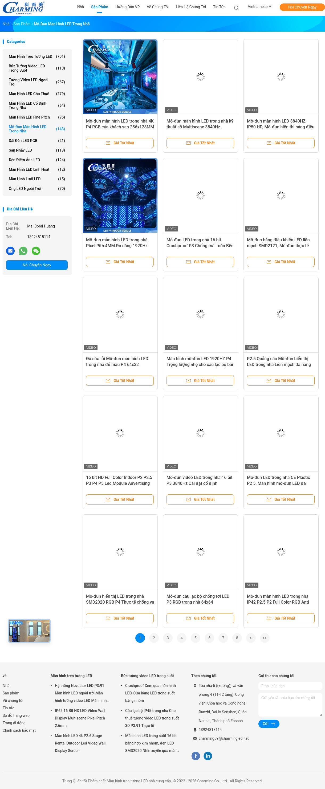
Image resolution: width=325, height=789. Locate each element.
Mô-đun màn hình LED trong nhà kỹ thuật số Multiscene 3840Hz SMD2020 (199, 127)
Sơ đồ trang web (16, 715)
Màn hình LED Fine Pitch (37, 117)
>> (265, 638)
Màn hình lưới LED (37, 179)
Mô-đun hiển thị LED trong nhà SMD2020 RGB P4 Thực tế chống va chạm (120, 602)
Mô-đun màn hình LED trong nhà (37, 129)
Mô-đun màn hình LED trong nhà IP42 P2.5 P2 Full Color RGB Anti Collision (278, 602)
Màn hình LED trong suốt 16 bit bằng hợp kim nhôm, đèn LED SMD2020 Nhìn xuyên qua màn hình (151, 744)
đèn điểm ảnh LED (37, 159)
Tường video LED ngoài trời (37, 82)
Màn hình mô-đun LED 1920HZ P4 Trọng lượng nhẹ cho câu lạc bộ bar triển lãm (200, 364)
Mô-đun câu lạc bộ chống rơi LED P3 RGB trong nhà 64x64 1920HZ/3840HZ (197, 602)
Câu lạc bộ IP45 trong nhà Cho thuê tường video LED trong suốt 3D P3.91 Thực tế (152, 718)
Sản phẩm (11, 693)
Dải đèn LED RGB (37, 140)
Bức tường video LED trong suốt (37, 68)
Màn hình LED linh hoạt (37, 169)
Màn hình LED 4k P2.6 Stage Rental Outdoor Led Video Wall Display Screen (80, 743)
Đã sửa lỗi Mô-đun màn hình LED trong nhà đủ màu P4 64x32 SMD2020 (117, 364)
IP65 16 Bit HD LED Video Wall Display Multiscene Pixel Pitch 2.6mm (80, 718)
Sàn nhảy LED (37, 150)
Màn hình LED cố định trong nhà (37, 105)
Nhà (6, 686)
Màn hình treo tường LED (37, 56)
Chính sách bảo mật (19, 730)
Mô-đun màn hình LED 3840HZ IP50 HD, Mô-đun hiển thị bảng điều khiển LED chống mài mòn (280, 127)
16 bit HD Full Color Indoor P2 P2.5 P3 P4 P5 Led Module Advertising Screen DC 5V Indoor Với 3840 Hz (119, 483)
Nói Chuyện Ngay (302, 7)
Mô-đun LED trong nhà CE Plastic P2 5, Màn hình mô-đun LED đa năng (278, 483)
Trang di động (14, 723)
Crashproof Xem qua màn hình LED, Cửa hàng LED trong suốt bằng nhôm (150, 693)
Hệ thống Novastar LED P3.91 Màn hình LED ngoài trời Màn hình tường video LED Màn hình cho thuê (81, 694)
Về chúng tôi (13, 700)
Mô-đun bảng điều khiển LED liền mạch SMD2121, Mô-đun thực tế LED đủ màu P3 (278, 245)
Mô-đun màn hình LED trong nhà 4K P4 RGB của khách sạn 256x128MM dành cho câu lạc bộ (120, 127)
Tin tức (8, 708)
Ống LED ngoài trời (37, 188)
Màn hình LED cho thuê (37, 93)
